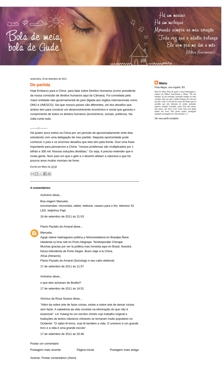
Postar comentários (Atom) (59, 358)
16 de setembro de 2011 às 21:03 (62, 216)
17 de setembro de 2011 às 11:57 (62, 266)
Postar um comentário (44, 343)
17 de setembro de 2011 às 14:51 (62, 288)
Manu (163, 83)
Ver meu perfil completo (166, 118)
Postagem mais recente (45, 349)
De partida (40, 85)
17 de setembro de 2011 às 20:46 (62, 334)
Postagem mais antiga (124, 349)
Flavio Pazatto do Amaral (56, 226)
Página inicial (85, 349)
